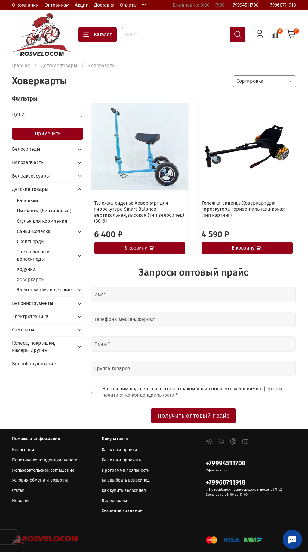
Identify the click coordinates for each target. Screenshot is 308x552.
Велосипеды (26, 149)
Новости (20, 500)
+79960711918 (282, 5)
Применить (47, 133)
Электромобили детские (44, 290)
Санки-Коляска (34, 231)
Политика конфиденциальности (45, 460)
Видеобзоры (114, 500)
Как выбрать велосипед (126, 480)
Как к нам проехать (121, 460)
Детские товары (59, 65)
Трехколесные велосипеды (33, 255)
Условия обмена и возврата (40, 480)
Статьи (18, 490)
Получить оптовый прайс (193, 415)
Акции (82, 5)
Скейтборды (31, 241)
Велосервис (24, 449)
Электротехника (30, 316)
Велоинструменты (32, 303)
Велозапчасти (28, 162)
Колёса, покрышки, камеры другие (33, 346)
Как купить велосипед (124, 490)
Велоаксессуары (31, 176)
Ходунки (26, 269)
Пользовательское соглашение (43, 470)
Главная (21, 65)
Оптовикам (57, 5)
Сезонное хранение (122, 510)
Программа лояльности (126, 470)
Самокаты (23, 330)
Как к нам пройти (119, 449)
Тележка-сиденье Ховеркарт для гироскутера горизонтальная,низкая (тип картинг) (243, 209)
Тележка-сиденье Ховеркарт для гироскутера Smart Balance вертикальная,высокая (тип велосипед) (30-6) (139, 212)
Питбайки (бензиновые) (44, 211)
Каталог (97, 35)
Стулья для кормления (42, 221)
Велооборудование (34, 364)
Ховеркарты (31, 279)
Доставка (104, 5)
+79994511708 (245, 5)
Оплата (128, 5)
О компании (25, 5)
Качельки (27, 200)
